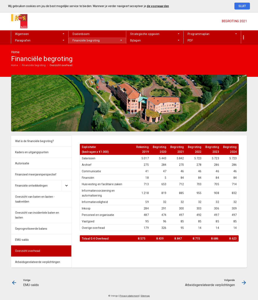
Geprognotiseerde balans (31, 228)
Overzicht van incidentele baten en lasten (37, 215)
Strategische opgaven (145, 34)
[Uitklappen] (66, 185)
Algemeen (22, 34)
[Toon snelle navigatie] (243, 37)
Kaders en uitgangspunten (32, 152)
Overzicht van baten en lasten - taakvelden (35, 199)
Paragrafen (23, 40)
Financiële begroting (86, 40)
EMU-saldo (22, 239)
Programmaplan (199, 34)
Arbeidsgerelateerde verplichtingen (37, 262)
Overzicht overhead (61, 65)
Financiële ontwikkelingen (31, 185)
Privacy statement (129, 296)
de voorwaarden (158, 6)
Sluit (242, 6)
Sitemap (145, 296)
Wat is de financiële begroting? (34, 141)
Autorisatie (22, 163)
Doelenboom (81, 34)
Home (14, 65)
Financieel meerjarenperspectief (35, 174)
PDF (190, 40)
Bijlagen (135, 40)
